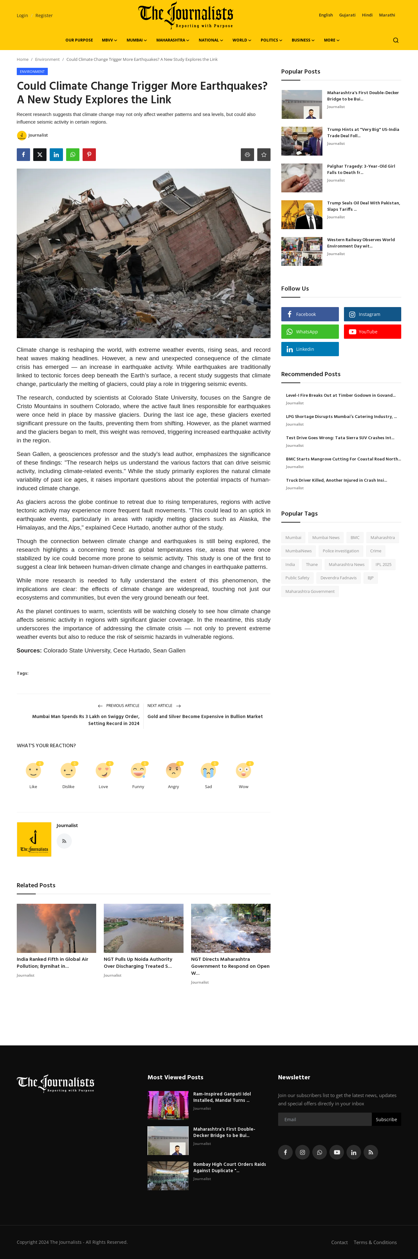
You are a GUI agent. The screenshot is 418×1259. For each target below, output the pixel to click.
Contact (339, 1242)
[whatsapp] (319, 1152)
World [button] (242, 40)
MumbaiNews (298, 551)
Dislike (68, 786)
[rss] (371, 1152)
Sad (208, 786)
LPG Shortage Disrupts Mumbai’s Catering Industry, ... (341, 417)
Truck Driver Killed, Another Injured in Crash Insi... (336, 481)
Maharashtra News (347, 564)
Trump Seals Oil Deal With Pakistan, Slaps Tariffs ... (363, 206)
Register (44, 15)
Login (22, 15)
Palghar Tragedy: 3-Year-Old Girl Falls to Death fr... (361, 170)
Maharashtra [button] (173, 40)
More (332, 40)
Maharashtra (383, 537)
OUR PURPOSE (79, 40)
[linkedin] (353, 1152)
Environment (47, 59)
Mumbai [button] (137, 40)
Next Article (164, 705)
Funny (138, 786)
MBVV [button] (110, 40)
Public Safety (297, 578)
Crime (375, 551)
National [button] (211, 40)
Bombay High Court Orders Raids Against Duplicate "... (229, 1167)
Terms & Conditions (375, 1242)
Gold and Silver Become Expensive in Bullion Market (205, 716)
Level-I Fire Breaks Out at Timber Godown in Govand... (341, 396)
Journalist (67, 825)
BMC (355, 537)
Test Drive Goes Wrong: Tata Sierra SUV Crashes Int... (340, 438)
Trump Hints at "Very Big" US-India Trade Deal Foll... (363, 133)
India (290, 564)
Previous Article (119, 705)
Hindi (367, 15)
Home (22, 59)
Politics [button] (272, 40)
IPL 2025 (383, 564)
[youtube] (336, 1152)
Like (33, 786)
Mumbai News (326, 537)
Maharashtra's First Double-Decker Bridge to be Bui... (363, 96)
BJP (371, 578)
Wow (243, 786)
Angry (173, 786)
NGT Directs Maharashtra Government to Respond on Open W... (230, 966)
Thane (312, 564)
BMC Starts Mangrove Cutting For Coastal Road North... (343, 459)
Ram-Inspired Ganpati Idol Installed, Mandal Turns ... (222, 1097)
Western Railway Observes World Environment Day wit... (361, 243)
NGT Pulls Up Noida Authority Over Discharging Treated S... (138, 963)
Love (103, 786)
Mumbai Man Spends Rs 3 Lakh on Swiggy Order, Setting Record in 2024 (86, 720)
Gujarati (347, 15)
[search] (396, 40)
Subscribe (386, 1119)
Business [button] (303, 40)
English (326, 15)
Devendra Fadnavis (339, 578)
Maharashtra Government (310, 591)
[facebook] (285, 1152)
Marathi (387, 15)
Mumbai (293, 537)
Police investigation (341, 551)
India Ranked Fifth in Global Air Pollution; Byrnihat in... (52, 963)
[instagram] (302, 1152)
